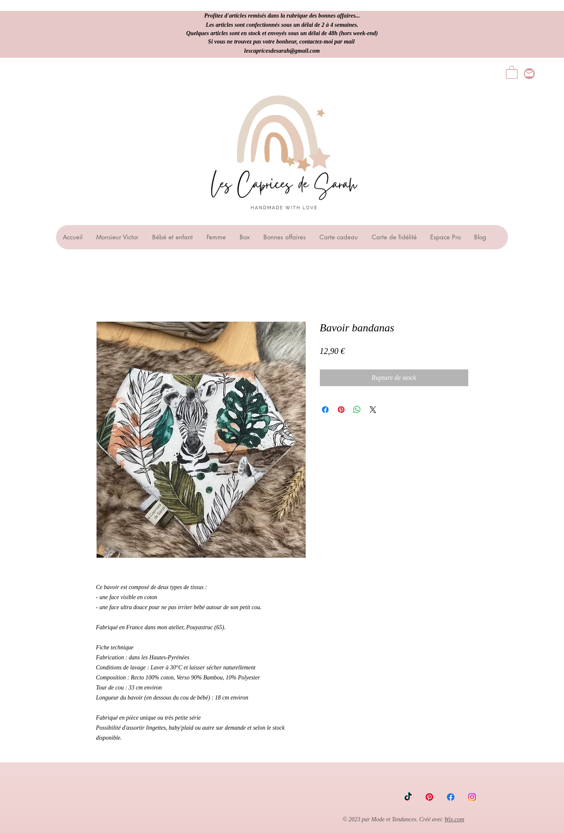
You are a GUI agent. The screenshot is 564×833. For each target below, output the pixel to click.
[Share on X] (373, 410)
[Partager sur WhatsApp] (357, 410)
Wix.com (454, 819)
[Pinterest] (429, 797)
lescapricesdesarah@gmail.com (282, 51)
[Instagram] (472, 797)
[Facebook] (451, 797)
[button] (512, 72)
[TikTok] (408, 797)
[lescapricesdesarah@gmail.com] (529, 73)
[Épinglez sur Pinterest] (341, 410)
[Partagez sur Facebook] (325, 410)
